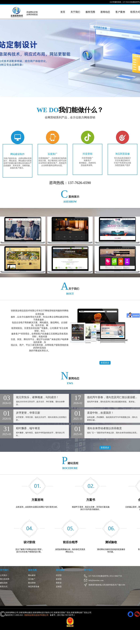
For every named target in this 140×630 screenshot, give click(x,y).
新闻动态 (105, 12)
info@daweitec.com (94, 580)
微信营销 (32, 583)
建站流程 (3, 583)
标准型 (59, 579)
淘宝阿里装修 (122, 154)
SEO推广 (31, 579)
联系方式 (135, 12)
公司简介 (3, 575)
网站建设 (32, 575)
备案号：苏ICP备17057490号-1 (62, 615)
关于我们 (75, 12)
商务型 (59, 583)
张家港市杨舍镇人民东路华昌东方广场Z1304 (105, 585)
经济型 (59, 575)
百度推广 (52, 154)
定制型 (59, 587)
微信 (137, 614)
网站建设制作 (17, 154)
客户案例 (120, 12)
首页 (62, 12)
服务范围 (90, 12)
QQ (130, 614)
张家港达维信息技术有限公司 (36, 615)
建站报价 (60, 570)
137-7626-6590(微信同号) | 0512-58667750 (103, 576)
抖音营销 (87, 154)
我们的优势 (4, 579)
